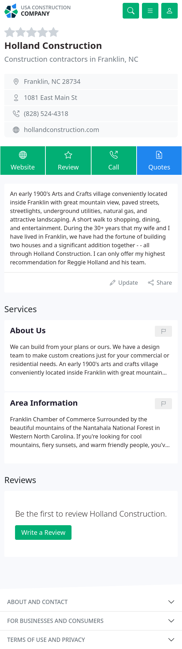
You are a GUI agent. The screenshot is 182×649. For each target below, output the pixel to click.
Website (22, 160)
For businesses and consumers (55, 621)
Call (114, 160)
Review (68, 160)
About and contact (37, 602)
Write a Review (43, 532)
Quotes (159, 160)
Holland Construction (53, 45)
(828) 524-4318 (46, 113)
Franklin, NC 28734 (52, 81)
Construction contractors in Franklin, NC (71, 59)
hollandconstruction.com (61, 129)
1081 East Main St (50, 97)
